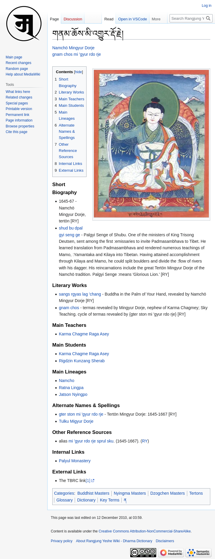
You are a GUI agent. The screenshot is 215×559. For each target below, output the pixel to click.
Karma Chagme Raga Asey (84, 334)
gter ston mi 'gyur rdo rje (81, 414)
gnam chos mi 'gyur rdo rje (76, 54)
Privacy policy (61, 541)
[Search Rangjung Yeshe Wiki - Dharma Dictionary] (191, 18)
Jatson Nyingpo (73, 394)
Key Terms (109, 500)
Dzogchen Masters (167, 493)
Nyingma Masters (130, 493)
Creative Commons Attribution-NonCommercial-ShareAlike (144, 531)
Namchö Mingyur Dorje (73, 47)
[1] (88, 480)
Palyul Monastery (74, 460)
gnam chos (69, 307)
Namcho (66, 380)
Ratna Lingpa (71, 387)
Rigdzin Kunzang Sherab (82, 360)
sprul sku (105, 441)
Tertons (196, 493)
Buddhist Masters (93, 493)
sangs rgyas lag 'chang (80, 294)
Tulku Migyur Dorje (76, 421)
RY (145, 441)
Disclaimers (165, 541)
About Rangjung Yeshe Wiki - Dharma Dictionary (114, 541)
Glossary (64, 500)
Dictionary (86, 500)
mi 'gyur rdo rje (82, 441)
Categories (64, 493)
